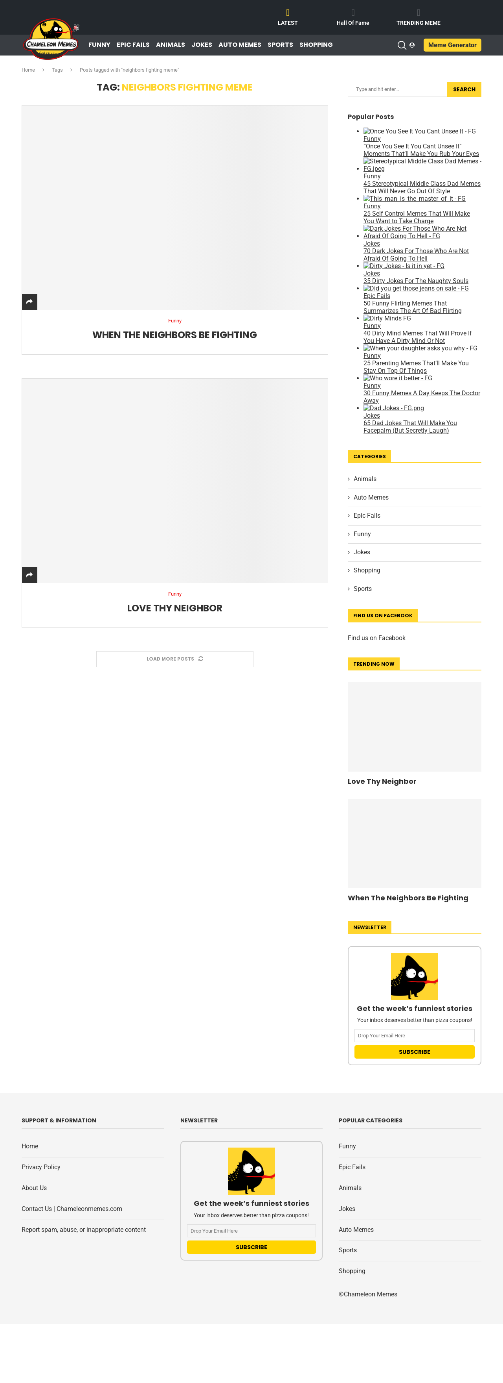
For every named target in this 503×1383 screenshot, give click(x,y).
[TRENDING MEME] (418, 12)
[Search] (402, 45)
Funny (99, 45)
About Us (34, 1188)
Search (464, 89)
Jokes (201, 45)
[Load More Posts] (174, 660)
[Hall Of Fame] (353, 12)
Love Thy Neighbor (174, 608)
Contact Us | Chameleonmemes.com (72, 1209)
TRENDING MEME (419, 23)
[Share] (29, 302)
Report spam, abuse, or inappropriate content (84, 1229)
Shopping (316, 45)
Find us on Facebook (377, 638)
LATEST (288, 23)
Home (28, 70)
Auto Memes (239, 45)
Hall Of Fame (353, 23)
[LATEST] (288, 12)
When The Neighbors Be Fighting (174, 335)
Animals (170, 45)
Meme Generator (452, 45)
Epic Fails (133, 45)
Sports (280, 45)
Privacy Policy (41, 1167)
